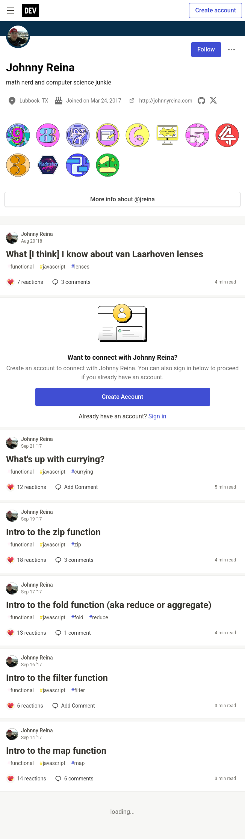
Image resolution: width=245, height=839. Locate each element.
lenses (80, 267)
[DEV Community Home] (30, 10)
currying (82, 472)
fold (77, 618)
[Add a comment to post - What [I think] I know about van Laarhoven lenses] (25, 282)
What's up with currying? (55, 459)
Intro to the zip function (53, 532)
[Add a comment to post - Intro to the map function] (26, 778)
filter (78, 690)
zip (76, 545)
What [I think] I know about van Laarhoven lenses (104, 254)
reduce (98, 618)
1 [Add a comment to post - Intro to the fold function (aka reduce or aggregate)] (72, 632)
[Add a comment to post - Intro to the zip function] (26, 560)
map (78, 763)
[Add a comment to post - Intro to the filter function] (25, 705)
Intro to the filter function (57, 678)
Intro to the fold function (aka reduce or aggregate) (109, 605)
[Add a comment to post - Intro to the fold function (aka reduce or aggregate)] (26, 633)
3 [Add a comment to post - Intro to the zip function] (74, 559)
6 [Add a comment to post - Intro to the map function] (74, 778)
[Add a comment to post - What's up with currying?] (26, 487)
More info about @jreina (122, 199)
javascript (52, 267)
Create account (215, 10)
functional (20, 267)
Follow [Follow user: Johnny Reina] (206, 49)
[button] (18, 135)
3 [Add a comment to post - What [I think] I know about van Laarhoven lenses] (71, 282)
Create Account (123, 396)
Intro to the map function (56, 750)
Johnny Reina (37, 234)
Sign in (157, 416)
